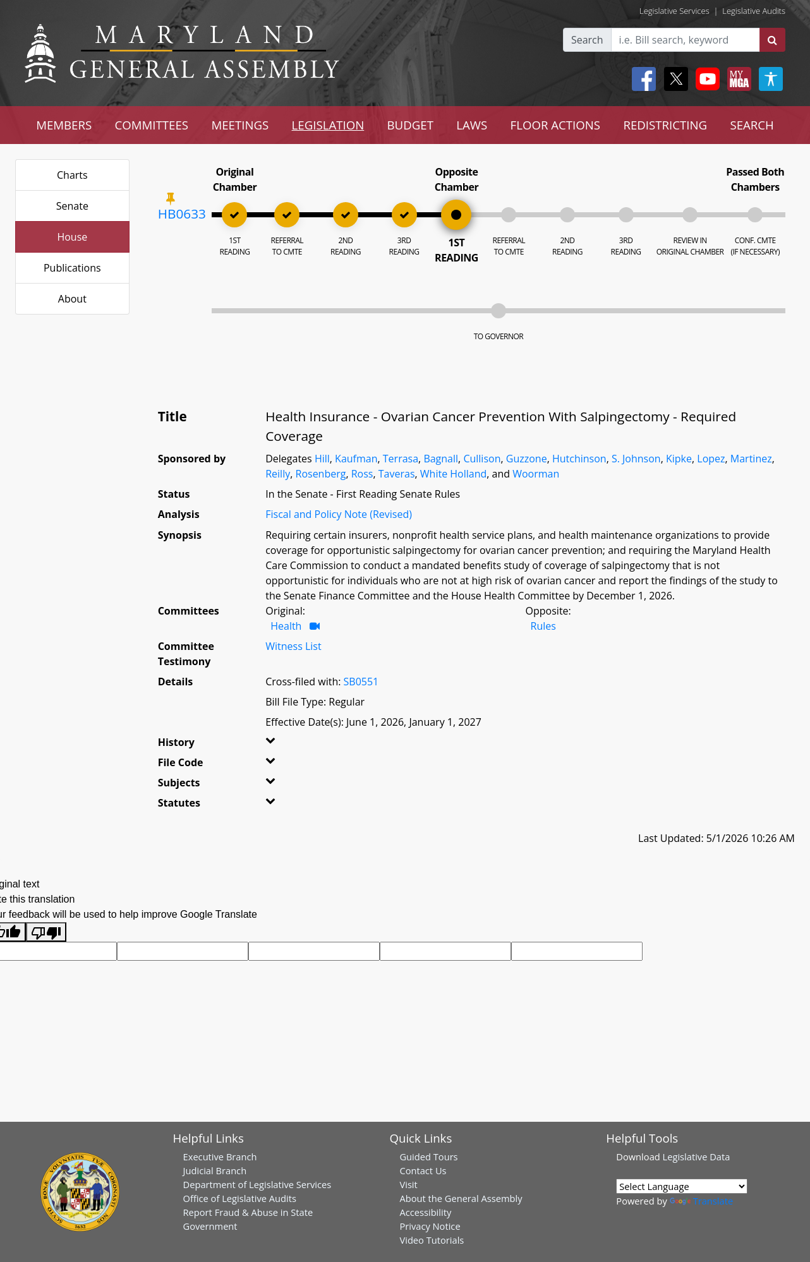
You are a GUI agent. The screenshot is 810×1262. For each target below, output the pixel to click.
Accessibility (425, 1212)
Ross (362, 474)
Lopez (711, 459)
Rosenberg (321, 474)
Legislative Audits (753, 10)
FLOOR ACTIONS (556, 125)
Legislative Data (696, 1156)
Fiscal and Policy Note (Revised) (338, 514)
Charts (72, 175)
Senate (72, 206)
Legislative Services (674, 10)
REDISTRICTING (665, 125)
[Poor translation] (46, 932)
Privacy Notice (429, 1226)
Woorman (535, 474)
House (72, 237)
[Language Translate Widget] (681, 1186)
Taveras (396, 474)
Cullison (481, 459)
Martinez (751, 459)
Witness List (293, 646)
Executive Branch (220, 1156)
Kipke (679, 459)
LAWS (471, 125)
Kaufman (356, 459)
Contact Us (422, 1170)
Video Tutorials (431, 1240)
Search (587, 40)
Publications (72, 268)
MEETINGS (240, 125)
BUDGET (410, 125)
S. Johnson (636, 459)
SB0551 (361, 681)
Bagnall (440, 459)
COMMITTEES (152, 125)
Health (285, 626)
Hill (322, 459)
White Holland (453, 474)
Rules (543, 626)
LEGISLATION (328, 125)
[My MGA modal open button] (736, 79)
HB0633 (182, 213)
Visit (408, 1184)
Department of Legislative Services (257, 1184)
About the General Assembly (460, 1198)
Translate (701, 1200)
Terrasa (400, 459)
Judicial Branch (215, 1170)
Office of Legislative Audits (239, 1198)
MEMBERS (64, 125)
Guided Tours (428, 1156)
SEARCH (751, 125)
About (72, 299)
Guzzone (526, 459)
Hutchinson (579, 459)
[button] (283, 745)
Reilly (277, 474)
